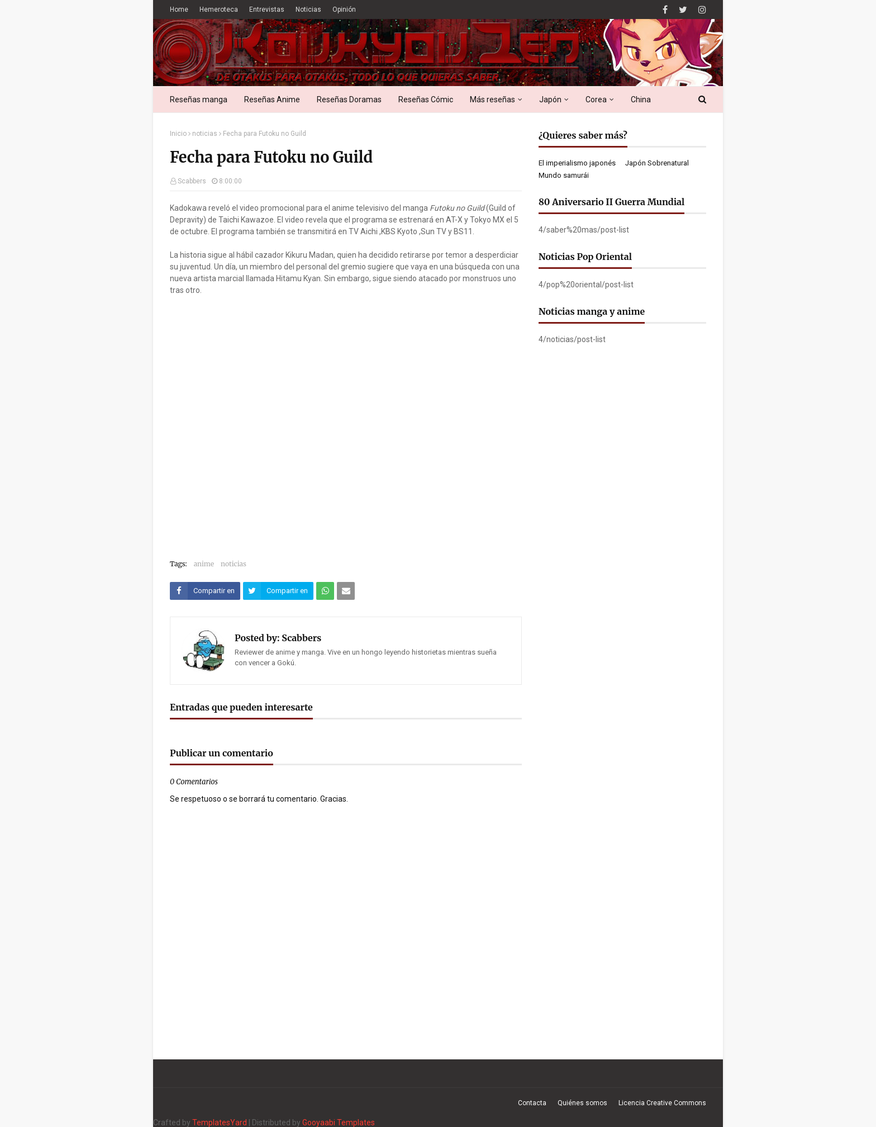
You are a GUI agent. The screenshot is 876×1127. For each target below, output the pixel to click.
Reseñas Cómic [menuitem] (425, 99)
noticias (204, 134)
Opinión (344, 9)
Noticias (308, 9)
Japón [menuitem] (550, 99)
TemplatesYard (219, 1122)
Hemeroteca (218, 9)
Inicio (178, 134)
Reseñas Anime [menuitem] (272, 99)
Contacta (532, 1103)
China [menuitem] (641, 99)
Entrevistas (266, 9)
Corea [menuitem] (596, 99)
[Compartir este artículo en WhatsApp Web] (325, 591)
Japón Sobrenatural (657, 163)
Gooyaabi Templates (338, 1122)
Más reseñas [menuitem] (492, 99)
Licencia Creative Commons (662, 1103)
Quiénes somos (582, 1103)
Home (179, 9)
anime (204, 564)
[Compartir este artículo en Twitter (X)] (278, 591)
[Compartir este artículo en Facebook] (205, 591)
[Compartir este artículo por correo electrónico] (346, 591)
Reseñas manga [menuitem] (198, 99)
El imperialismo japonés (577, 163)
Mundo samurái (564, 175)
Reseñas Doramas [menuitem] (349, 99)
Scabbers (192, 181)
